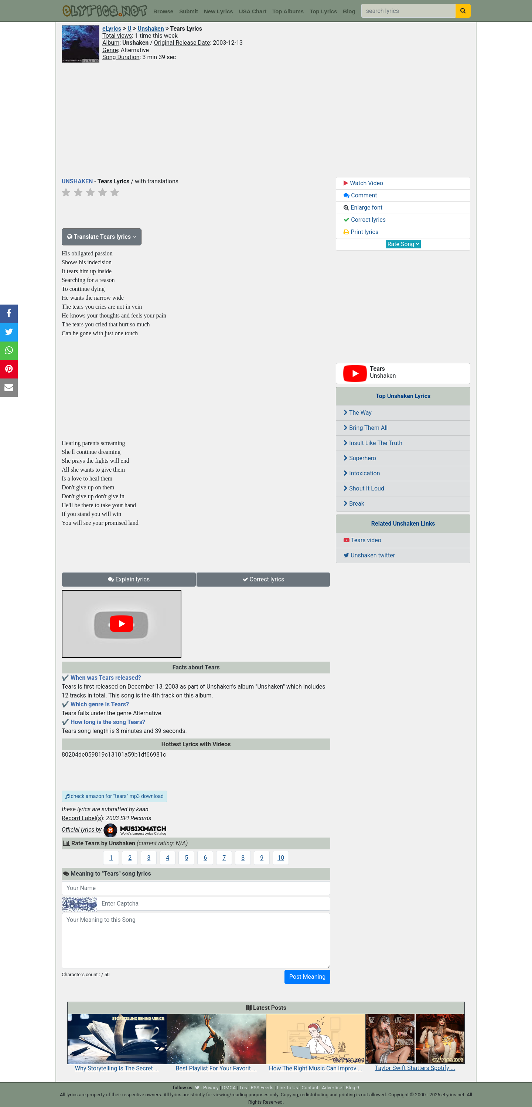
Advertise (332, 1087)
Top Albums (288, 11)
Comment (360, 195)
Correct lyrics (263, 579)
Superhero (360, 458)
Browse (163, 11)
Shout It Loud (364, 488)
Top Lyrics (323, 11)
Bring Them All (366, 427)
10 (280, 857)
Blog (349, 11)
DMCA (229, 1087)
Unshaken (150, 28)
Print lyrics (361, 231)
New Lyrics (218, 11)
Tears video (362, 540)
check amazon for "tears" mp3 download (114, 796)
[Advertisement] (266, 119)
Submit (188, 11)
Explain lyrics (129, 579)
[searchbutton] (463, 11)
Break (354, 503)
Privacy (211, 1087)
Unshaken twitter (369, 555)
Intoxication (362, 473)
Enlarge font (363, 207)
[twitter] (197, 1087)
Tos (243, 1087)
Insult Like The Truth (373, 442)
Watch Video (363, 183)
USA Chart (252, 11)
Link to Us (287, 1087)
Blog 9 (352, 1087)
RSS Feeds (261, 1087)
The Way (358, 412)
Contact (309, 1087)
